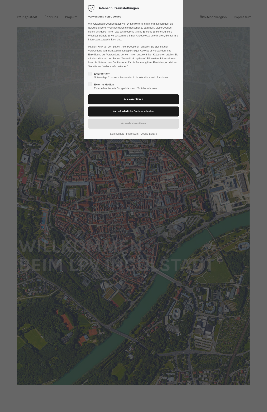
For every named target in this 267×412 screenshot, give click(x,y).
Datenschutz (117, 133)
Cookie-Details (149, 133)
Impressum (132, 133)
